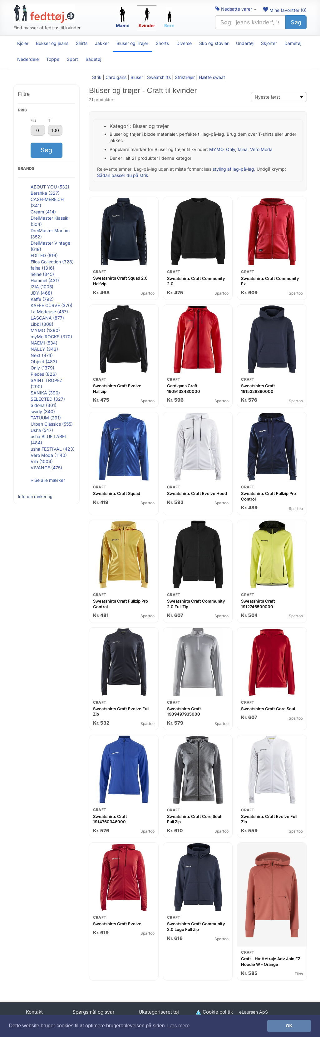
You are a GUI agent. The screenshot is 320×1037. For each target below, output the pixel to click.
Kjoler (22, 43)
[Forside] (44, 13)
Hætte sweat (212, 77)
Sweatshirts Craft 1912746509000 (258, 604)
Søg (296, 22)
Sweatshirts (159, 77)
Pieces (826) (44, 374)
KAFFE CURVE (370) (51, 305)
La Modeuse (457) (49, 311)
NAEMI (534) (44, 342)
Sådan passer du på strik (122, 175)
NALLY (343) (44, 349)
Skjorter (269, 43)
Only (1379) (42, 367)
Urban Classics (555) (52, 424)
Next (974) (42, 355)
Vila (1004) (42, 461)
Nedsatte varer (235, 9)
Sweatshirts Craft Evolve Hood (197, 493)
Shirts (81, 43)
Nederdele (28, 59)
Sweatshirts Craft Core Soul (268, 708)
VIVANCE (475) (46, 467)
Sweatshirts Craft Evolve (117, 923)
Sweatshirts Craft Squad (116, 493)
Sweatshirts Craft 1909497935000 (184, 711)
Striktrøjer (185, 77)
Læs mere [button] (178, 1025)
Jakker (102, 43)
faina (243, 149)
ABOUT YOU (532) (50, 186)
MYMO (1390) (45, 330)
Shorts (162, 43)
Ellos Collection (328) (52, 261)
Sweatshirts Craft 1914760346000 (110, 819)
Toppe (52, 59)
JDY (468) (41, 293)
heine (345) (42, 274)
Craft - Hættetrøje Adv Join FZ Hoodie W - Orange (270, 961)
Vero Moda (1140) (49, 455)
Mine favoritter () (285, 10)
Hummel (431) (45, 280)
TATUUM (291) (46, 417)
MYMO (216, 149)
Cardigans (116, 77)
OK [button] (289, 1025)
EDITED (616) (44, 255)
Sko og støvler (214, 43)
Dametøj (292, 43)
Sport (72, 59)
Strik (96, 77)
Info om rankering (35, 496)
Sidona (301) (44, 405)
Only (230, 149)
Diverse (184, 43)
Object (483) (44, 361)
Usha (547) (42, 430)
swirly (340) (43, 411)
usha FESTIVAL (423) (53, 449)
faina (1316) (42, 268)
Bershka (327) (45, 193)
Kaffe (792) (42, 299)
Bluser (136, 77)
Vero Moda (261, 149)
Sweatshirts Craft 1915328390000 (258, 388)
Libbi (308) (42, 324)
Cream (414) (43, 211)
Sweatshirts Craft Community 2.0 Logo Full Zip (196, 926)
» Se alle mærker (48, 480)
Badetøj (93, 59)
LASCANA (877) (47, 317)
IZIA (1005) (42, 286)
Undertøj (245, 43)
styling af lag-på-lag (233, 169)
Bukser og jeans (52, 43)
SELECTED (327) (48, 399)
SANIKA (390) (45, 392)
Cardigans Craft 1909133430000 (183, 388)
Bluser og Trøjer (132, 43)
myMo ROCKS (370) (51, 336)
